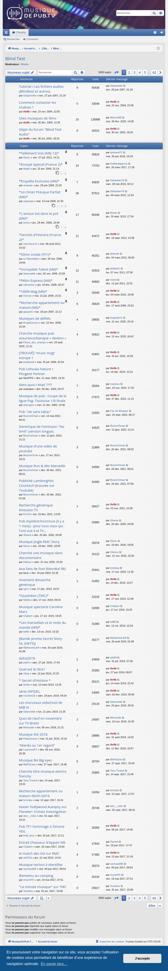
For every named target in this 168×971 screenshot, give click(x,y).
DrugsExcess (30, 322)
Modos (25, 64)
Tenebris (28, 891)
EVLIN (27, 514)
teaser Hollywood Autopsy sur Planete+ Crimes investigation (43, 809)
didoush (114, 253)
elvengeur (28, 405)
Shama (27, 535)
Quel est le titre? (32, 669)
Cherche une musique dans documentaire (41, 555)
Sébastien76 (117, 180)
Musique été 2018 (33, 734)
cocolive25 (29, 695)
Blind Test (15, 58)
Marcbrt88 (116, 117)
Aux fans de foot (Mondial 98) (42, 568)
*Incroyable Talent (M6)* (38, 269)
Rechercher (13, 39)
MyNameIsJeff (31, 647)
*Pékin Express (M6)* (36, 280)
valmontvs (29, 284)
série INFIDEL (29, 691)
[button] (116, 72)
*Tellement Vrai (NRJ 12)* (39, 153)
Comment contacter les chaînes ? (37, 104)
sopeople (28, 201)
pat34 (26, 662)
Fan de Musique (119, 411)
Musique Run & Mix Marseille (42, 465)
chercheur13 (30, 243)
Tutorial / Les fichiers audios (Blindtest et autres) (41, 88)
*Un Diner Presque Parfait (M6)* (39, 194)
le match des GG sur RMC (39, 853)
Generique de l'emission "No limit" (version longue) (41, 429)
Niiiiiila (26, 600)
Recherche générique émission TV (36, 507)
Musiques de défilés (35, 318)
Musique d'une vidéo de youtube (38, 448)
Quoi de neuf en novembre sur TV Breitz (40, 720)
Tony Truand (30, 780)
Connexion (32, 39)
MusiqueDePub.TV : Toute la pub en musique (39, 32)
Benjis (113, 212)
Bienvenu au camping (36, 875)
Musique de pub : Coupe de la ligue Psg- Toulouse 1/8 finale (42, 398)
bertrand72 (116, 152)
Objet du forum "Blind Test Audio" (40, 131)
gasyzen (28, 311)
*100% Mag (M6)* (33, 291)
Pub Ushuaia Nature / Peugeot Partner (36, 371)
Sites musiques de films (37, 118)
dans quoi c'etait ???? (35, 384)
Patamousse (30, 738)
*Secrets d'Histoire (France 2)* (40, 237)
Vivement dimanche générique (35, 582)
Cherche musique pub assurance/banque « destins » (42, 335)
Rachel (114, 841)
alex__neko (29, 815)
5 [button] (145, 72)
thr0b (26, 111)
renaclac (28, 185)
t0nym (26, 157)
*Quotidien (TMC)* (34, 595)
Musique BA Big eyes (35, 760)
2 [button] (129, 72)
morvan (27, 295)
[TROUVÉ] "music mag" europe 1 (37, 355)
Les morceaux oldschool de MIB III (40, 705)
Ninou (26, 546)
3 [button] (134, 72)
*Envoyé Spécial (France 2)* (41, 164)
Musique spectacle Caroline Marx (41, 609)
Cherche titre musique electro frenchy (42, 773)
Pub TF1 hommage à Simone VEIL (41, 828)
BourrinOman (30, 416)
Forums (81, 32)
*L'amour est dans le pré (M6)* (38, 216)
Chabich (27, 616)
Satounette (116, 85)
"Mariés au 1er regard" (37, 745)
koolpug (114, 568)
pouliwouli (28, 362)
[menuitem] (155, 32)
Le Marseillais (31, 258)
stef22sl (27, 857)
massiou (115, 384)
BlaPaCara (29, 764)
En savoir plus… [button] (54, 964)
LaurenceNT (30, 749)
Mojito (26, 168)
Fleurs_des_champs (34, 342)
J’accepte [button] (142, 958)
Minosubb (28, 727)
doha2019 (27, 658)
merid (113, 279)
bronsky (27, 800)
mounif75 (28, 879)
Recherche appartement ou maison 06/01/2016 (41, 793)
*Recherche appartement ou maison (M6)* (41, 305)
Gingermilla (29, 95)
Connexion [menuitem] (162, 33)
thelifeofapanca (118, 163)
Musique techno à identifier (41, 864)
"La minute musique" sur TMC (42, 886)
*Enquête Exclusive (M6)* (39, 181)
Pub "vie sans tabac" (35, 411)
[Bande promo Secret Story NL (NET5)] (40, 641)
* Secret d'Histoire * (35, 680)
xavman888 (29, 868)
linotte (26, 684)
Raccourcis (7, 33)
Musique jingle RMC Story (39, 541)
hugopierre (116, 317)
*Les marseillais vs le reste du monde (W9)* (42, 625)
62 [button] (154, 72)
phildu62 (115, 268)
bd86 (26, 631)
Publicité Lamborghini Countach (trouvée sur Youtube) (37, 485)
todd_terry (29, 835)
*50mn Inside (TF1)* (35, 254)
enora (26, 222)
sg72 (26, 589)
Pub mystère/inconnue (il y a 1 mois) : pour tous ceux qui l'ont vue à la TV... (41, 526)
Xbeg (26, 673)
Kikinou (27, 562)
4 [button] (140, 72)
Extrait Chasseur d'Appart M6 (42, 842)
